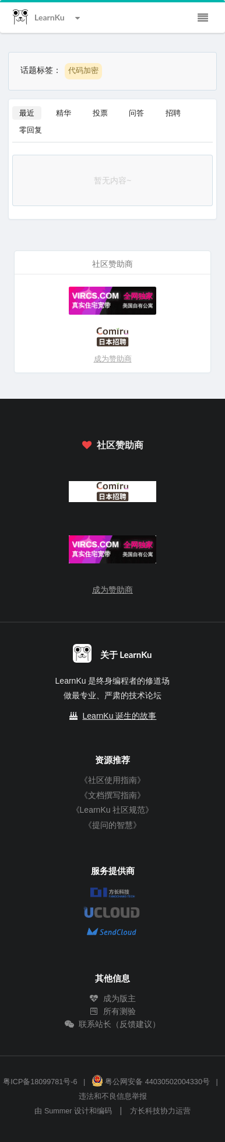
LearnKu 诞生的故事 (120, 715)
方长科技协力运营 (160, 1111)
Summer (58, 1111)
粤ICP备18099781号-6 (40, 1082)
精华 (63, 112)
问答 (136, 112)
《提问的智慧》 (112, 825)
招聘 (173, 112)
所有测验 (112, 1011)
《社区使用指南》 (112, 780)
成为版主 (112, 998)
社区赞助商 (112, 444)
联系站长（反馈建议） (112, 1024)
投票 (100, 112)
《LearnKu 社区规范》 (113, 809)
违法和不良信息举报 (113, 1096)
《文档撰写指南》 (112, 795)
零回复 (30, 129)
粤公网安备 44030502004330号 (151, 1082)
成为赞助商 (113, 358)
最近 (26, 112)
